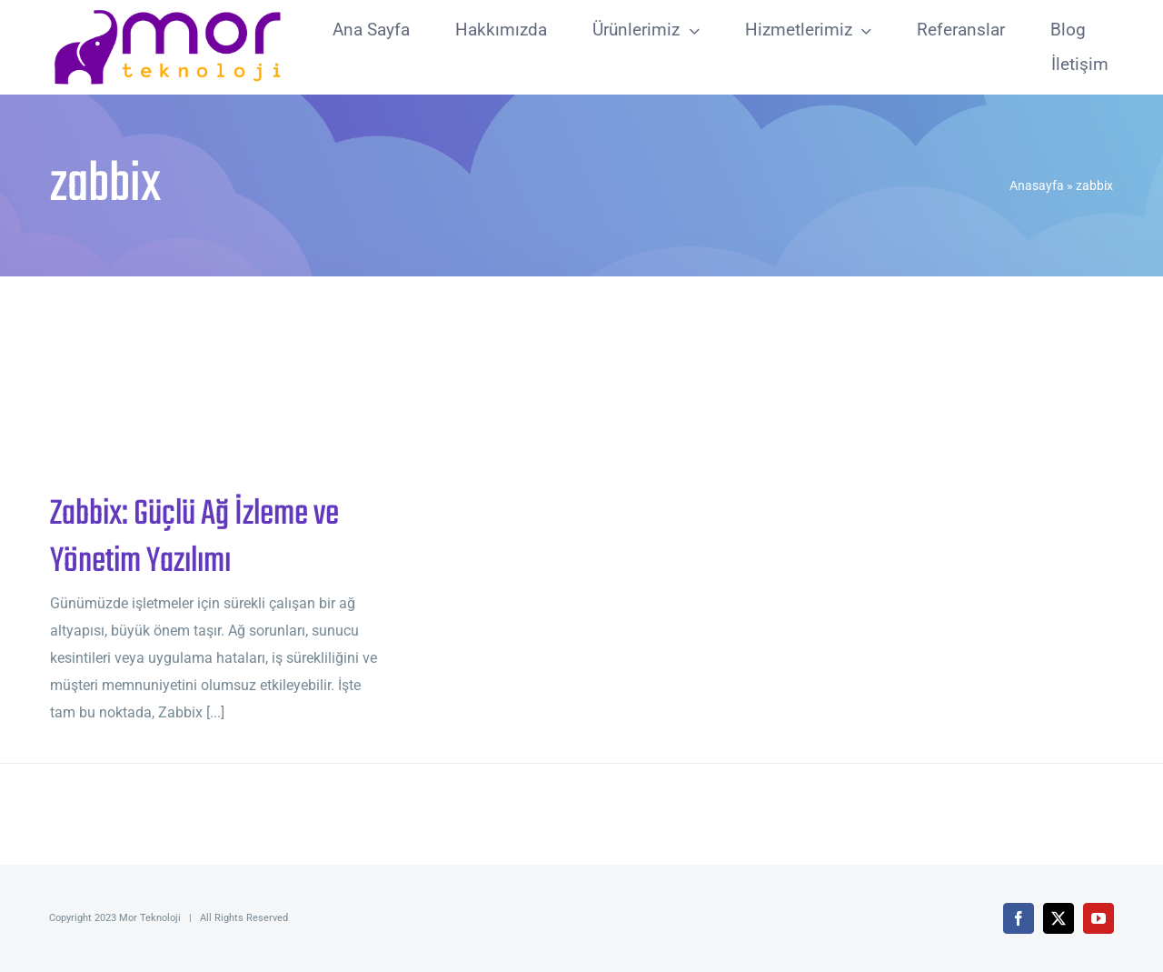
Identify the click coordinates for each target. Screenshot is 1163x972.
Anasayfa (1036, 185)
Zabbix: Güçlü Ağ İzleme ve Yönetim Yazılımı (194, 538)
